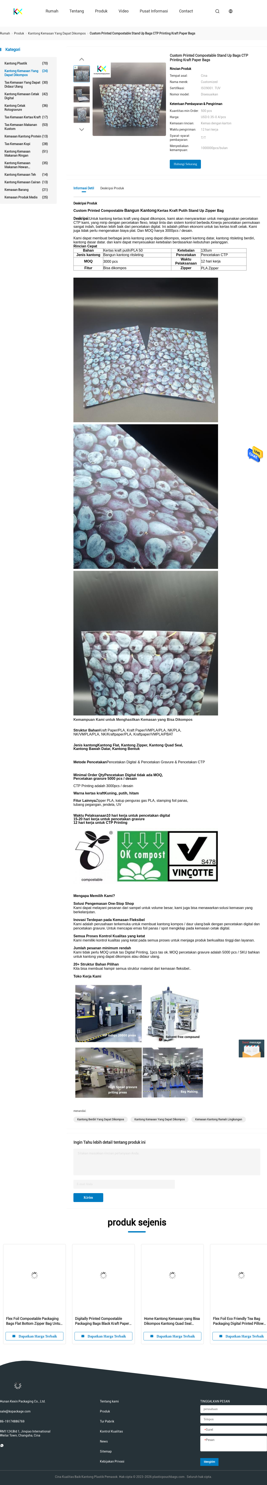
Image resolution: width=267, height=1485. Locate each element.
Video (124, 11)
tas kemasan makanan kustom (26, 127)
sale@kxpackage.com (15, 1411)
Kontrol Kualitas (111, 1431)
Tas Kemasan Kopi (26, 144)
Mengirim (209, 1461)
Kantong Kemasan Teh (26, 175)
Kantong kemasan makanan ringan (26, 153)
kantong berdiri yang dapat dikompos (100, 1119)
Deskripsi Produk (112, 188)
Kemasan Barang (26, 190)
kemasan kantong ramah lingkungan (218, 1119)
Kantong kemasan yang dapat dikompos (26, 73)
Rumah (52, 11)
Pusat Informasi (154, 11)
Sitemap (106, 1451)
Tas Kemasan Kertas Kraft (26, 117)
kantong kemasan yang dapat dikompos (159, 1119)
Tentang (76, 11)
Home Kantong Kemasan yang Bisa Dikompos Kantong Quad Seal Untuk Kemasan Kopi (172, 1321)
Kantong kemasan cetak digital (26, 96)
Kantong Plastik (26, 63)
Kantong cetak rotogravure (26, 107)
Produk (101, 11)
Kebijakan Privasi (112, 1461)
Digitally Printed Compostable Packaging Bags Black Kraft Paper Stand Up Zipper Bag (102, 1321)
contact (186, 11)
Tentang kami (109, 1401)
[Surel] (233, 1430)
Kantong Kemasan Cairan (26, 182)
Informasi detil (83, 188)
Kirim (88, 1197)
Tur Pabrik (107, 1421)
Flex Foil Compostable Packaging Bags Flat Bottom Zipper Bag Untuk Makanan (34, 1321)
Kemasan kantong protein (26, 136)
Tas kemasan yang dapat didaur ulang (26, 84)
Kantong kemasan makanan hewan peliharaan (26, 165)
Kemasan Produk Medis (26, 197)
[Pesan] (233, 1444)
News (104, 1441)
